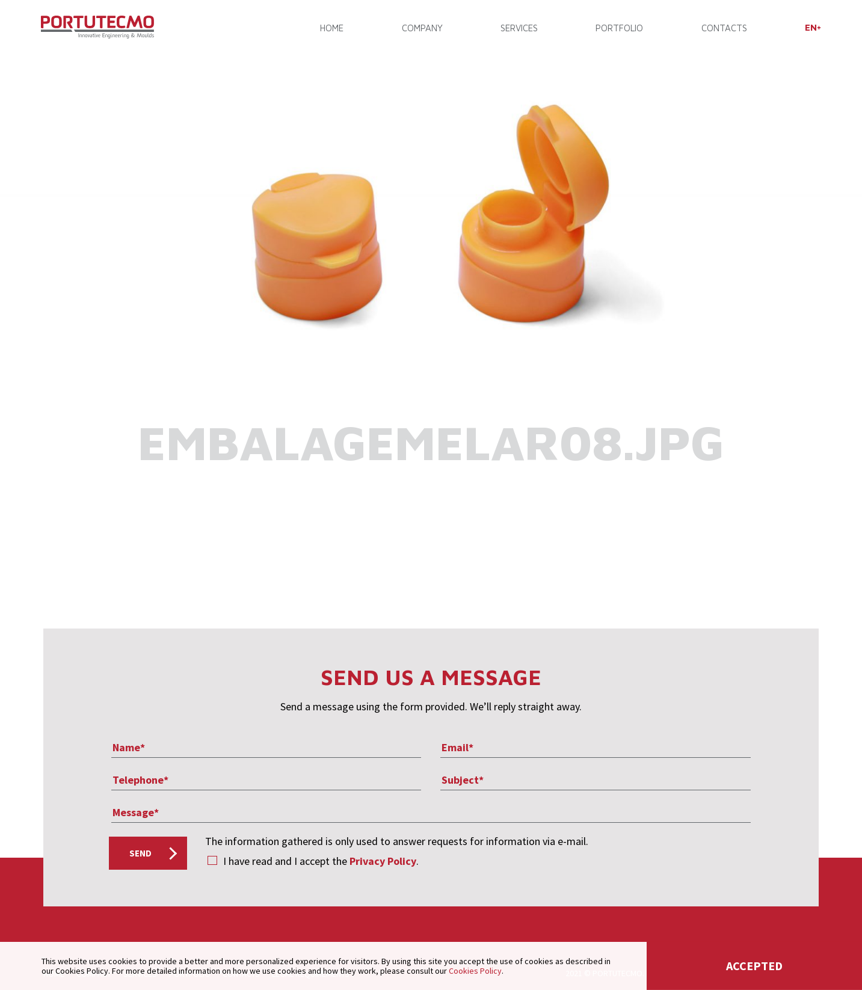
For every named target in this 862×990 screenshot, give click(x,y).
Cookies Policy (475, 970)
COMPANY (422, 28)
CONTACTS (722, 28)
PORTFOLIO (618, 28)
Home (333, 28)
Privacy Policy (382, 861)
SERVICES (518, 28)
